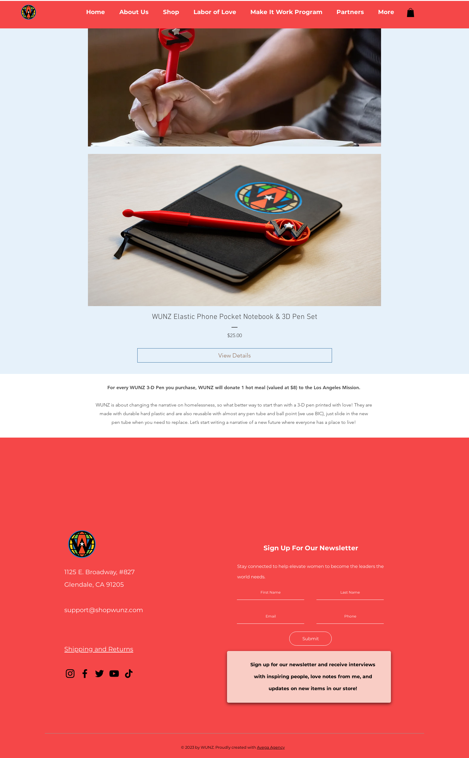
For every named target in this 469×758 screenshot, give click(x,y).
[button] (134, 12)
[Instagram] (70, 673)
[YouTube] (114, 673)
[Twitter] (99, 673)
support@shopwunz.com (103, 610)
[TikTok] (129, 673)
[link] (410, 12)
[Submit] (310, 639)
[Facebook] (85, 673)
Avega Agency (271, 747)
